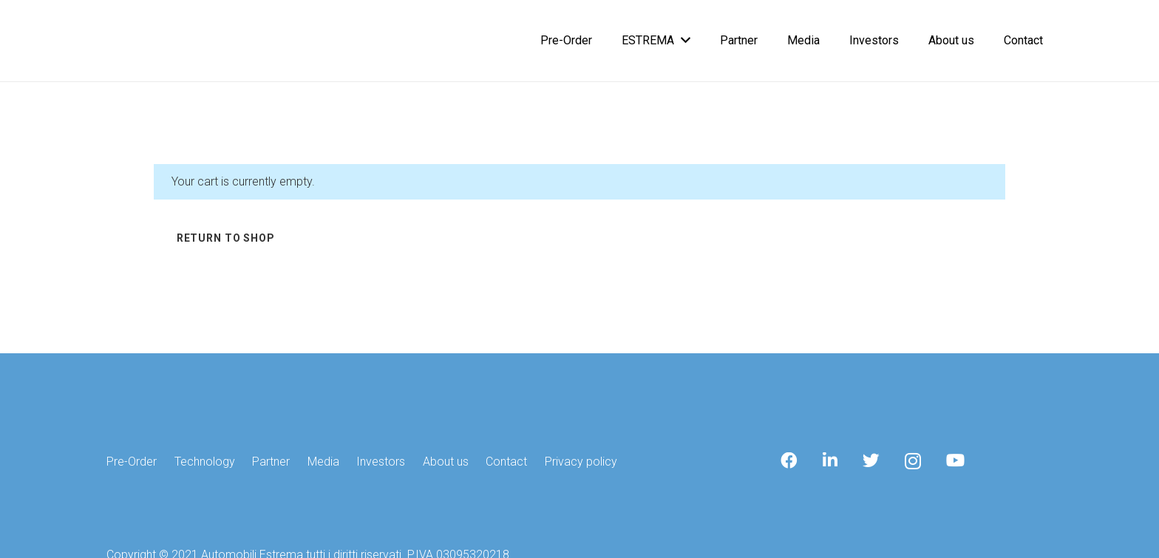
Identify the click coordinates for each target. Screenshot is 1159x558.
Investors (380, 462)
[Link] (119, 41)
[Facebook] (789, 460)
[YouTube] (955, 460)
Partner (271, 462)
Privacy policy (581, 462)
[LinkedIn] (830, 460)
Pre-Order (131, 462)
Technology (204, 462)
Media (323, 462)
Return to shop (226, 238)
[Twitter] (871, 460)
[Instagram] (913, 461)
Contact (506, 462)
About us (446, 462)
